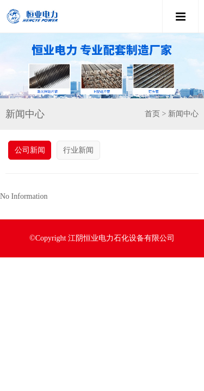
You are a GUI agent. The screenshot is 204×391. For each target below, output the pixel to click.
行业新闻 (78, 150)
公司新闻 (30, 150)
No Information (23, 196)
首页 (152, 114)
